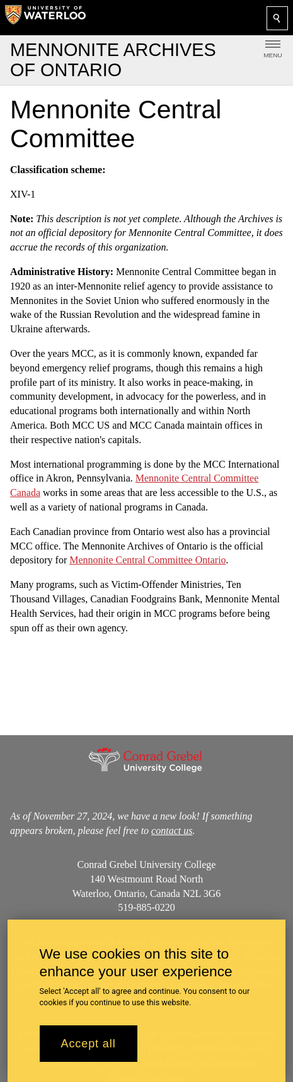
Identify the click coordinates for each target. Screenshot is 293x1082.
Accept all (88, 1043)
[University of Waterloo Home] (45, 17)
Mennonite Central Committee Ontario (147, 560)
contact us (171, 830)
